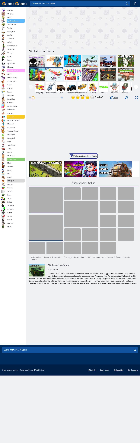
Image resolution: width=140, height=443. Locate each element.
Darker (114, 97)
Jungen (46, 299)
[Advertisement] (56, 28)
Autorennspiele (98, 299)
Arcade (127, 299)
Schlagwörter (118, 412)
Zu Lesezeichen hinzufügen (83, 197)
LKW (88, 299)
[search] (127, 3)
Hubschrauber (78, 299)
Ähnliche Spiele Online (83, 224)
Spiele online (36, 299)
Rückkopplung (133, 412)
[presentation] (31, 87)
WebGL (34, 301)
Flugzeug (66, 299)
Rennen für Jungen (114, 299)
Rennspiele (56, 299)
